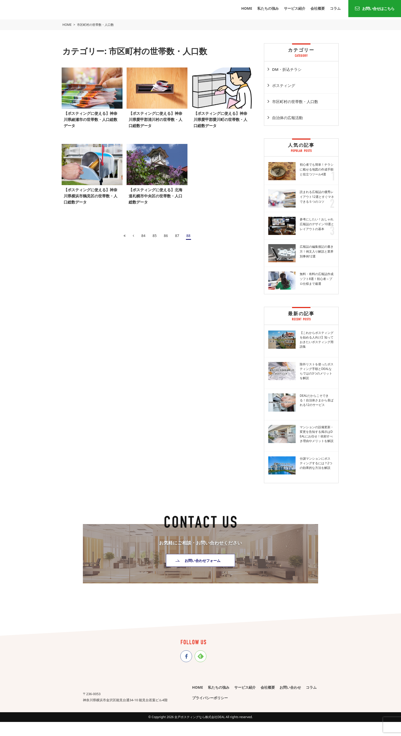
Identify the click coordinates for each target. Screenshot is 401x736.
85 (154, 233)
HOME (246, 8)
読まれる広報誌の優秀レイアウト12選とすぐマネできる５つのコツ (317, 197)
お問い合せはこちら (374, 8)
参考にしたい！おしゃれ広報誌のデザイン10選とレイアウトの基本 (317, 224)
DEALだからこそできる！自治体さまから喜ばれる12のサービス (316, 400)
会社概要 (317, 8)
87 (177, 233)
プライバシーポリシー (210, 697)
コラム (335, 8)
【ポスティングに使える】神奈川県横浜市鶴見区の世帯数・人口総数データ (91, 193)
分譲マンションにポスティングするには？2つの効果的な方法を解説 (316, 463)
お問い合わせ (290, 686)
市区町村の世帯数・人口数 (295, 101)
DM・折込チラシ (287, 69)
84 (143, 233)
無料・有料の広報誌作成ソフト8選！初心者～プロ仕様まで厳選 (316, 279)
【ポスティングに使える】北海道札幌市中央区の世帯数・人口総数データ (156, 193)
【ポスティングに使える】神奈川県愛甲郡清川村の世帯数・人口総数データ (156, 118)
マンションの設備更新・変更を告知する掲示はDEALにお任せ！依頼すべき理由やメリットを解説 (316, 434)
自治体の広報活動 (287, 117)
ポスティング (283, 85)
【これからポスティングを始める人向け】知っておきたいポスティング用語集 (316, 340)
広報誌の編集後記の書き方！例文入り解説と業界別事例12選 (316, 251)
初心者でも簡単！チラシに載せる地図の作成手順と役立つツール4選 (316, 169)
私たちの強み (268, 8)
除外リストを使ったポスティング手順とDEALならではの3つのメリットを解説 (316, 371)
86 (166, 233)
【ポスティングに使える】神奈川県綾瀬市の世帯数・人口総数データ (91, 118)
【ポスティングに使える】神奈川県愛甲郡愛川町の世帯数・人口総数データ (221, 118)
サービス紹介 (294, 8)
